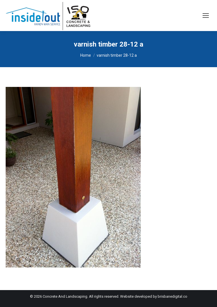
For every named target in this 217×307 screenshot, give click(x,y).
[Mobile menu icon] (205, 15)
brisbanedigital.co (172, 296)
